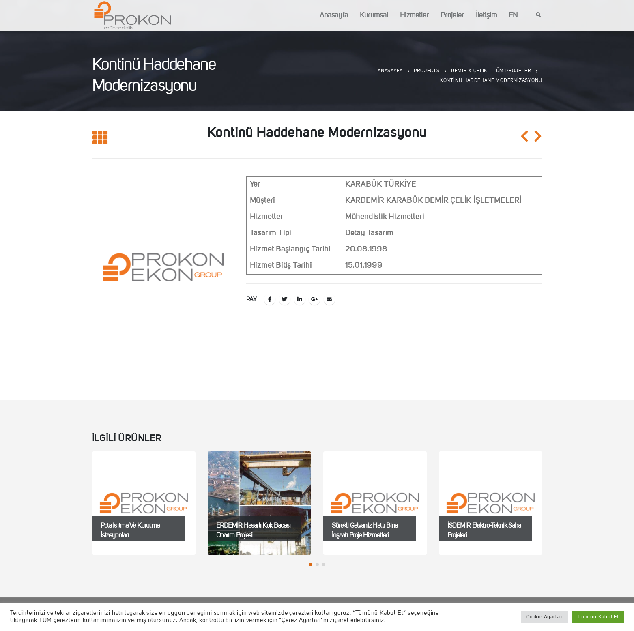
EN (513, 15)
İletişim (486, 15)
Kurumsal (374, 15)
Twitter (284, 299)
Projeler (452, 15)
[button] (310, 564)
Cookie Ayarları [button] (544, 617)
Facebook (269, 299)
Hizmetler (414, 15)
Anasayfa (334, 15)
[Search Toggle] (538, 15)
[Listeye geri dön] (100, 138)
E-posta (329, 299)
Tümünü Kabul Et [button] (598, 617)
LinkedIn (299, 299)
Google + (314, 299)
